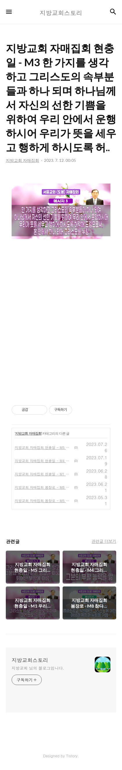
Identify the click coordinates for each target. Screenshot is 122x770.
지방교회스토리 (30, 660)
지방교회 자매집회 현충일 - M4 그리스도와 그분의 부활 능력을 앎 (43, 460)
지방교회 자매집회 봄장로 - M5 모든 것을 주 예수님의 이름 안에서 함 (43, 500)
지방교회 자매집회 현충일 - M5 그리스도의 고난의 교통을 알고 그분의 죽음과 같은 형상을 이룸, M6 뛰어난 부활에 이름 (43, 447)
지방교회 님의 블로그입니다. (38, 668)
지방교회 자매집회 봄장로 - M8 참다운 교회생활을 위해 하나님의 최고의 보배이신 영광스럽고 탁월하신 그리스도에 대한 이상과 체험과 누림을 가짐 (43, 487)
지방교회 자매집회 (28, 434)
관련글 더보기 (104, 541)
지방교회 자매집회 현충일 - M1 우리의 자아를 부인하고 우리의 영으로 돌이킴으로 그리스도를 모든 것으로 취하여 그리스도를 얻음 (43, 473)
